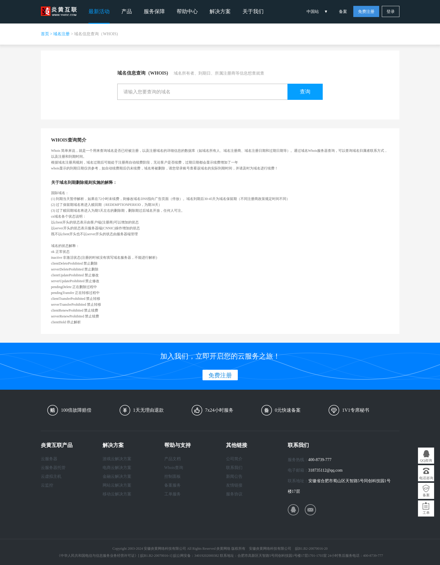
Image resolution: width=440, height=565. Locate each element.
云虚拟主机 (51, 476)
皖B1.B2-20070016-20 (311, 548)
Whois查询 (173, 467)
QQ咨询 (426, 460)
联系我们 (234, 467)
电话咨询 (426, 478)
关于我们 (253, 11)
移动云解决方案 (117, 494)
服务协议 (234, 494)
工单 (426, 513)
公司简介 (234, 459)
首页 (45, 34)
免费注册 (366, 11)
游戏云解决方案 (117, 459)
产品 (126, 11)
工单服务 (172, 494)
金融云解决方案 (117, 476)
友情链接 (234, 485)
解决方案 (220, 11)
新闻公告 (234, 476)
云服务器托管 (53, 467)
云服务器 (49, 459)
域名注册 (61, 34)
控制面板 (172, 476)
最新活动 (99, 11)
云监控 (47, 485)
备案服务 (172, 485)
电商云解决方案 (117, 467)
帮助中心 (187, 11)
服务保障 (154, 11)
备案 (343, 11)
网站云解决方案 (117, 485)
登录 (391, 11)
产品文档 (172, 459)
